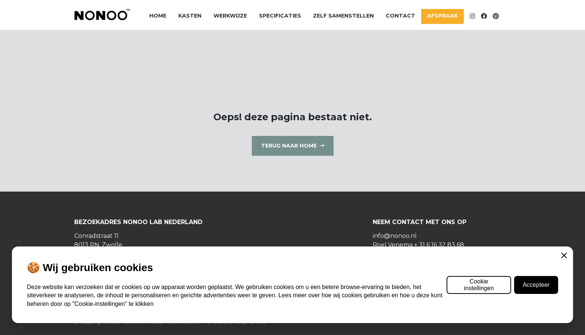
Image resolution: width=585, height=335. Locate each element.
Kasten (189, 15)
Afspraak (442, 15)
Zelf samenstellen (343, 15)
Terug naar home (289, 145)
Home (157, 15)
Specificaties (280, 15)
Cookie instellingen (479, 284)
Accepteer (536, 285)
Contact (400, 15)
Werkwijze (230, 15)
